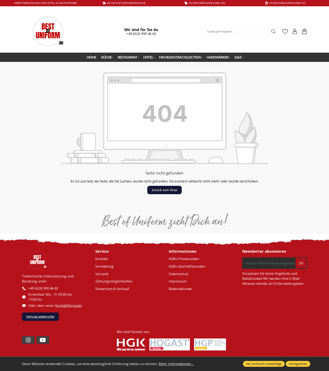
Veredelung (104, 266)
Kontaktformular (68, 305)
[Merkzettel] (285, 31)
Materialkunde (180, 288)
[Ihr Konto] (295, 31)
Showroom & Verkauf (112, 288)
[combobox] (236, 31)
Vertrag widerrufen (40, 317)
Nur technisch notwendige (264, 364)
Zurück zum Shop (164, 190)
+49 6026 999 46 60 (141, 33)
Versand (101, 274)
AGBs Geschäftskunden (187, 266)
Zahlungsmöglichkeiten (113, 281)
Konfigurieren (298, 364)
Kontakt (101, 258)
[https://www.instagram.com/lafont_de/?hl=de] (28, 340)
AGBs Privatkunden (184, 258)
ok (301, 263)
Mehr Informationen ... (176, 364)
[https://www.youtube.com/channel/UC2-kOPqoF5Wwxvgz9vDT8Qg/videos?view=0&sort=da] (43, 340)
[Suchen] (273, 31)
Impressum (178, 281)
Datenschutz (179, 274)
